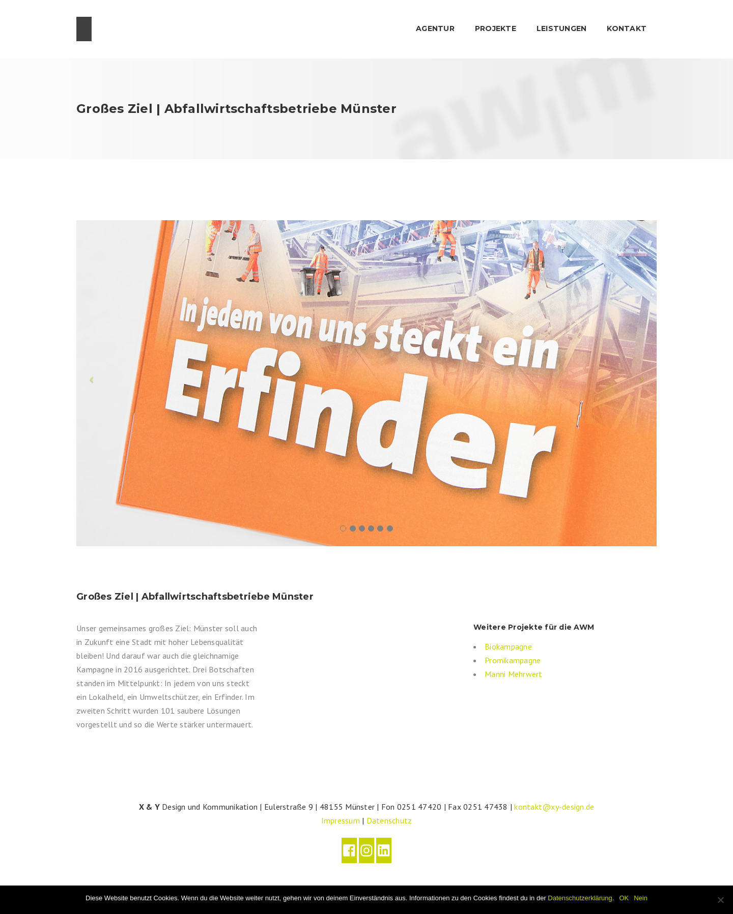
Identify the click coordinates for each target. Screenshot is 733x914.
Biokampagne (508, 646)
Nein (640, 898)
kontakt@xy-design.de (554, 807)
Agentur (435, 28)
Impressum (340, 820)
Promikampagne (513, 660)
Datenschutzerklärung (580, 898)
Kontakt (626, 28)
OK (624, 898)
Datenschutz (389, 820)
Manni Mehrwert (514, 674)
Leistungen (562, 28)
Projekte (495, 28)
